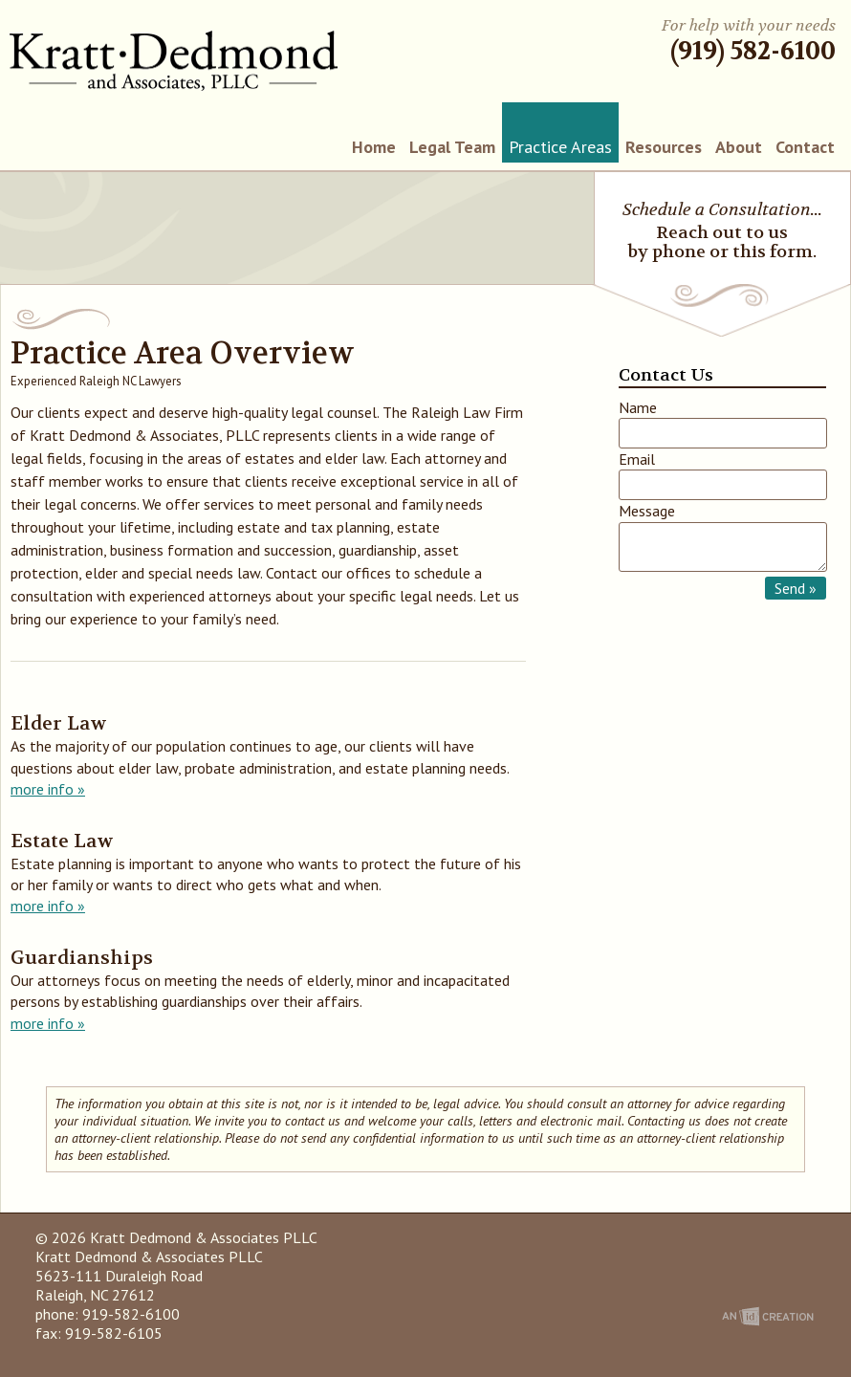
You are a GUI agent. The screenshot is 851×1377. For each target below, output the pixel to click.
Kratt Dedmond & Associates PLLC (174, 61)
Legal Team (452, 147)
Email (637, 459)
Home (374, 147)
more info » (48, 788)
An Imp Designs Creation (768, 1316)
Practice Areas (560, 147)
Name (638, 407)
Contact (805, 147)
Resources (663, 147)
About (738, 147)
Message (647, 510)
